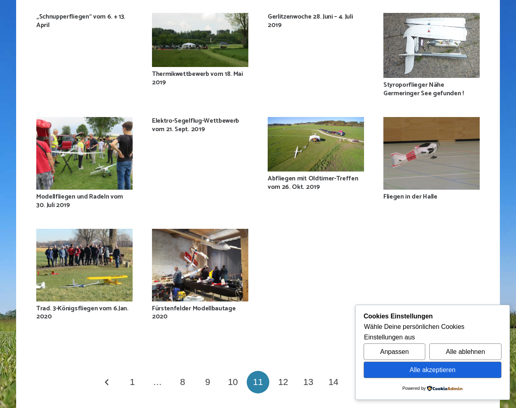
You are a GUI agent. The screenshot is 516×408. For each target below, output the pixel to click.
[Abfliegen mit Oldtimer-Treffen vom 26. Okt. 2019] (316, 144)
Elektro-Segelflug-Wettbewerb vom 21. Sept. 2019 (195, 125)
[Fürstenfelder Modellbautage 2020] (200, 265)
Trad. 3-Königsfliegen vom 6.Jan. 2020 (82, 312)
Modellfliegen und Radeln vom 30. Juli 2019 (79, 201)
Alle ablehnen (465, 351)
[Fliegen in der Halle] (431, 153)
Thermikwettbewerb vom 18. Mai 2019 (197, 78)
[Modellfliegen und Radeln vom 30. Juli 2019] (84, 153)
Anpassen (394, 351)
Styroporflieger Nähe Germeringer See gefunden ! (423, 89)
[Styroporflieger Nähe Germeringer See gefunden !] (431, 45)
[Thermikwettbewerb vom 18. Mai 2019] (200, 40)
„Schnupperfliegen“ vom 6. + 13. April (80, 21)
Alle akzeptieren (433, 369)
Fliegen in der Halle (410, 196)
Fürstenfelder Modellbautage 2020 (193, 312)
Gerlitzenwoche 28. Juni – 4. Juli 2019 (310, 21)
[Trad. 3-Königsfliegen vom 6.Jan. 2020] (84, 265)
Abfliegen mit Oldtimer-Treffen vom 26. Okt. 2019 (313, 182)
